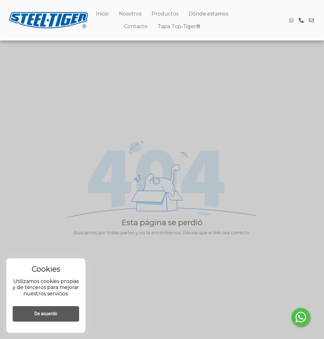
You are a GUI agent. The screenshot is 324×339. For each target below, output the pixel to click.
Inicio (102, 14)
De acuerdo (45, 313)
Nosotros (130, 14)
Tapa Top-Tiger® (179, 26)
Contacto (135, 26)
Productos (165, 14)
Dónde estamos (208, 14)
